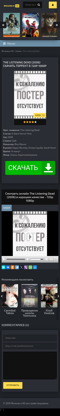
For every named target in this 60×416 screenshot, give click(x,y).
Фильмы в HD (8, 51)
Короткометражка (27, 154)
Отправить (12, 390)
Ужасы (18, 51)
